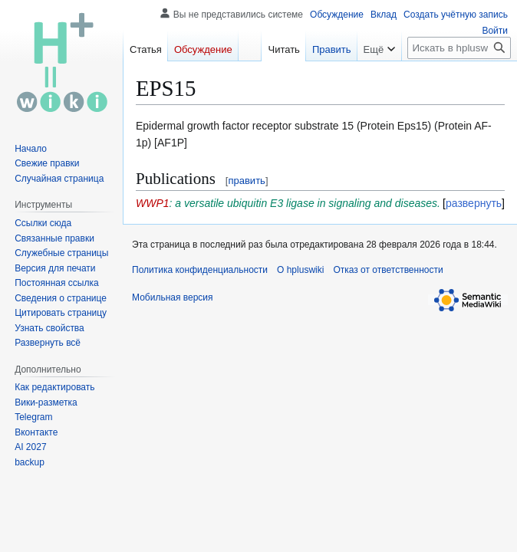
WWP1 (153, 203)
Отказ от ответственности (388, 269)
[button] (48, 342)
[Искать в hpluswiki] (459, 48)
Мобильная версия (172, 297)
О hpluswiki (300, 269)
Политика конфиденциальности (200, 269)
